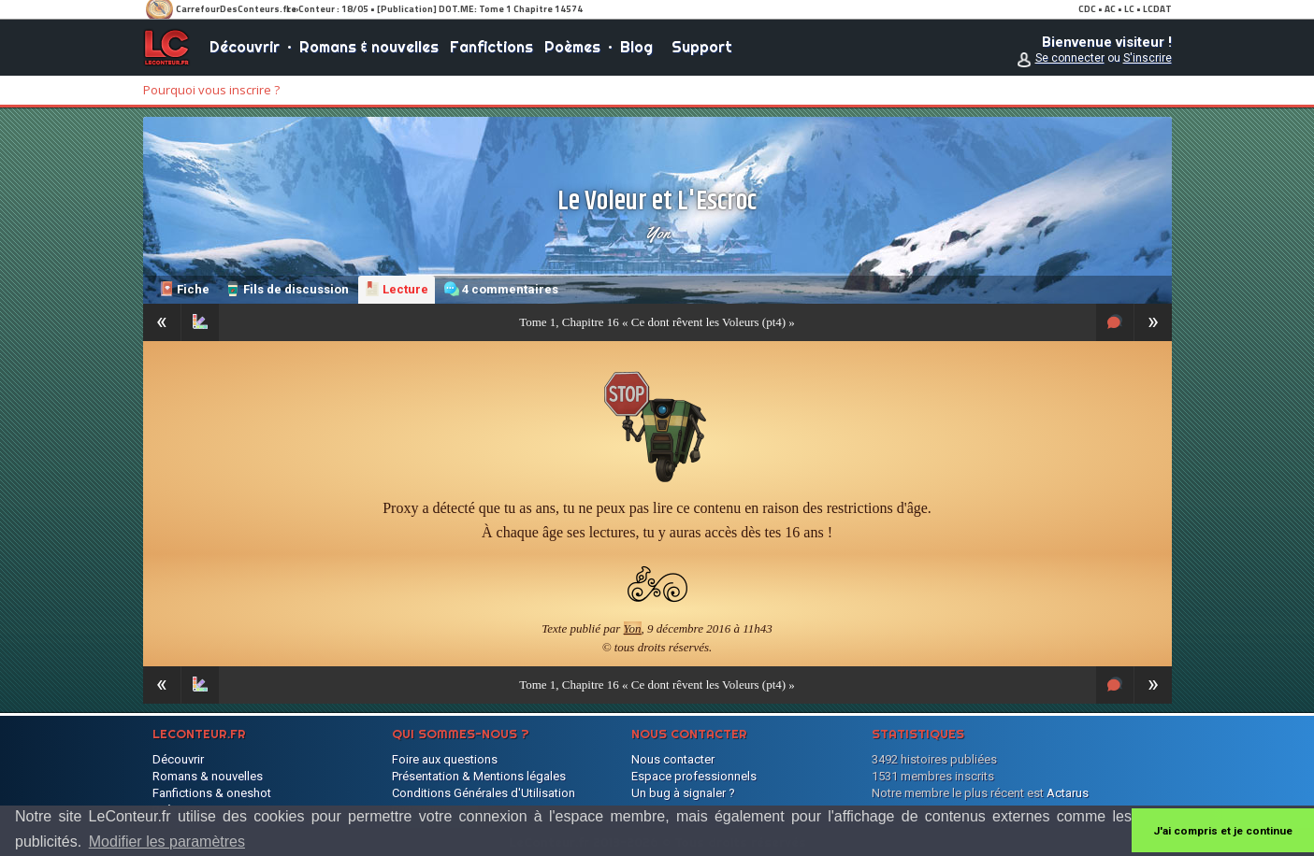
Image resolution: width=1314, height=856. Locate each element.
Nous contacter (673, 759)
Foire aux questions (445, 759)
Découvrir (244, 46)
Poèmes (572, 46)
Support (701, 46)
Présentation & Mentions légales (479, 776)
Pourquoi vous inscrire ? (211, 89)
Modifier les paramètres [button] (167, 841)
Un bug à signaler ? (683, 793)
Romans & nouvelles (369, 46)
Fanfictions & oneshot (211, 793)
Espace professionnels (694, 776)
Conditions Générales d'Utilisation (483, 793)
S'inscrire (1147, 57)
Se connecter (1070, 57)
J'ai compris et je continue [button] (1222, 830)
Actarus (1068, 793)
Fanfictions (491, 46)
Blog (636, 46)
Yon (657, 232)
